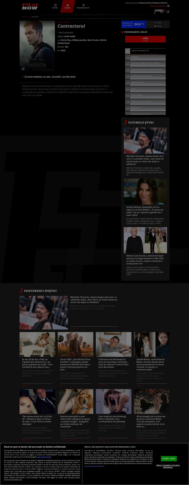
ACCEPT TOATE (169, 458)
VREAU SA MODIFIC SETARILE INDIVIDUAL (168, 466)
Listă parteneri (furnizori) (94, 466)
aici (42, 471)
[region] (94, 464)
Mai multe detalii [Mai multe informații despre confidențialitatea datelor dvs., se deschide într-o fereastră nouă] (44, 457)
